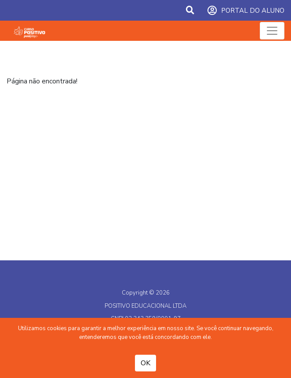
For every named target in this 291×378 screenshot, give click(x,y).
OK (145, 363)
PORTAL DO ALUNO (245, 11)
